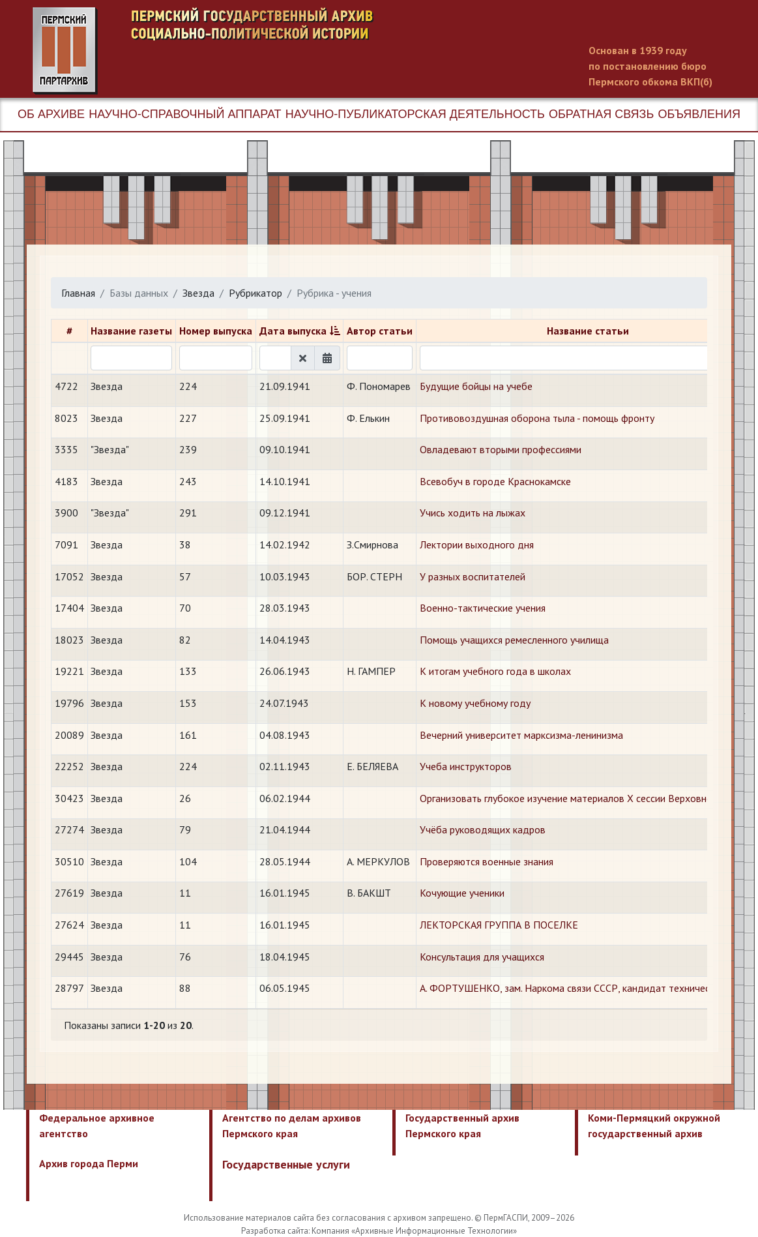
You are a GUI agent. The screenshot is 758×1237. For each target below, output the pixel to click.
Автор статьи (380, 330)
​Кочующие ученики (462, 892)
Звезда (198, 292)
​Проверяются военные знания (486, 861)
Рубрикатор (255, 292)
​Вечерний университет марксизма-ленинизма (521, 734)
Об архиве (51, 114)
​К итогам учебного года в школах (495, 671)
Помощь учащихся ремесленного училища (514, 639)
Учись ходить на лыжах (472, 512)
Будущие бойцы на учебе (476, 386)
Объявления (699, 114)
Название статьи (588, 330)
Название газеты (131, 330)
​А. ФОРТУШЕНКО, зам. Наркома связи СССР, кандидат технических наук (583, 987)
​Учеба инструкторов (466, 766)
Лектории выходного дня (477, 544)
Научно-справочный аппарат (185, 114)
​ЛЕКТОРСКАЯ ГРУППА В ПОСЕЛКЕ (499, 924)
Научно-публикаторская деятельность (415, 114)
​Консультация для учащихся (482, 956)
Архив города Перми (88, 1163)
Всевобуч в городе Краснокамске (495, 481)
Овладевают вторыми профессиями (500, 449)
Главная (78, 292)
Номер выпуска (215, 330)
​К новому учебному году (475, 702)
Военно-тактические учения (483, 607)
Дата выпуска (293, 330)
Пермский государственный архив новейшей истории (277, 51)
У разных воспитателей (472, 576)
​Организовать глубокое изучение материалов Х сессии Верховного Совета (588, 798)
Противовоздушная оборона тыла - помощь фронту (537, 418)
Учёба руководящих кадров (483, 829)
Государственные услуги (286, 1164)
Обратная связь (601, 114)
